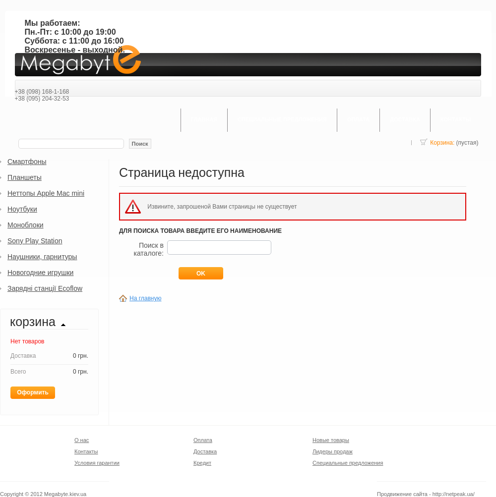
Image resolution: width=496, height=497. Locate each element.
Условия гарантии (97, 463)
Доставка (205, 451)
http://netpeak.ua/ (454, 494)
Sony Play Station (34, 241)
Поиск (140, 144)
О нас (81, 440)
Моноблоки (25, 225)
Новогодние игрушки (40, 272)
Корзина (33, 323)
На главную (145, 298)
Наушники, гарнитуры (42, 257)
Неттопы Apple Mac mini (45, 193)
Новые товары (330, 440)
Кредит (202, 463)
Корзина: (442, 142)
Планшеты (24, 177)
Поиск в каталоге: (148, 249)
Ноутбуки (22, 209)
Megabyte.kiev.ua (65, 494)
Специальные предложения (347, 463)
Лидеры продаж (332, 451)
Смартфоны (27, 162)
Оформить (33, 392)
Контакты (86, 451)
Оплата (202, 440)
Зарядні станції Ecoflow (44, 288)
